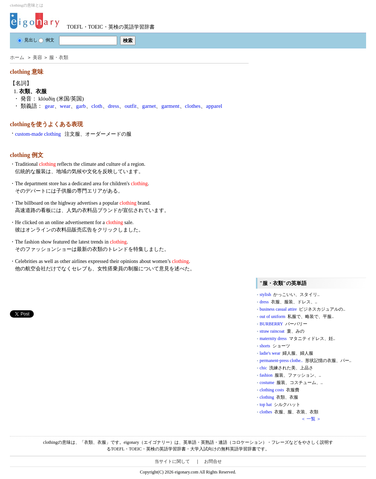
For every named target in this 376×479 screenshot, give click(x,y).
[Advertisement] (65, 369)
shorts (275, 345)
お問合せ (213, 461)
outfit (130, 106)
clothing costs (279, 389)
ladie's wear (286, 353)
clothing (279, 397)
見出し (27, 40)
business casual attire (302, 309)
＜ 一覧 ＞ (311, 418)
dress (113, 106)
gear (49, 106)
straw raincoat (282, 331)
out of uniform (297, 316)
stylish (289, 294)
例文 (46, 40)
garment (170, 106)
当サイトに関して (172, 461)
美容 (37, 57)
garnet (149, 106)
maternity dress (297, 338)
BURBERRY (283, 323)
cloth (96, 106)
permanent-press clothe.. (305, 360)
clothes (193, 106)
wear (65, 106)
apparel (214, 106)
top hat (280, 404)
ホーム (17, 57)
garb (81, 106)
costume (291, 382)
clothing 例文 (26, 155)
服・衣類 (58, 57)
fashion (290, 375)
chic (286, 367)
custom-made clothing (73, 134)
